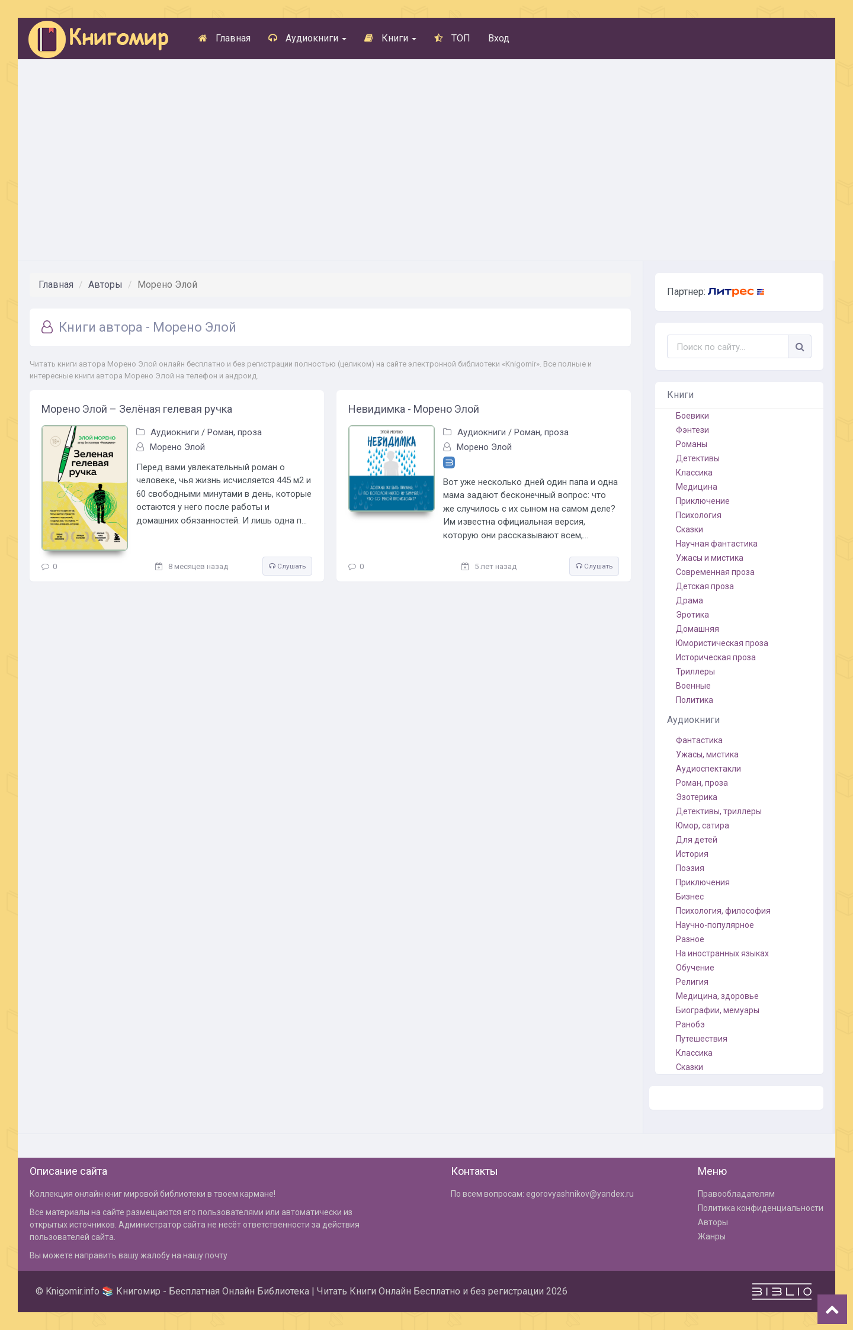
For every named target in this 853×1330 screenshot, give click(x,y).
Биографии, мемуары (717, 1010)
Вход (498, 38)
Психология (698, 515)
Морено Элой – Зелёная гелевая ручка (136, 409)
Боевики (692, 415)
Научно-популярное (715, 925)
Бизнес (690, 896)
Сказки (689, 529)
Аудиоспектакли (708, 768)
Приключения (703, 882)
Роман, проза (234, 432)
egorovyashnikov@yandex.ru (580, 1194)
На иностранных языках (722, 953)
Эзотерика (696, 797)
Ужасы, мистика (707, 754)
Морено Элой (177, 447)
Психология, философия (723, 910)
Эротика (692, 614)
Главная (224, 38)
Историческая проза (716, 657)
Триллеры (695, 671)
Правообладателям (736, 1194)
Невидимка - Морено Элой (413, 409)
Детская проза (705, 586)
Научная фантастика (717, 543)
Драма (689, 600)
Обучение (695, 967)
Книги (390, 38)
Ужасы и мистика (709, 558)
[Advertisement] (426, 160)
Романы (691, 444)
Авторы (105, 284)
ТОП (452, 38)
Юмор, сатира (702, 825)
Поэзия (690, 868)
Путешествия (701, 1038)
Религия (692, 982)
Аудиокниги (307, 38)
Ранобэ (690, 1024)
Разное (690, 939)
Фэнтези (692, 430)
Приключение (703, 501)
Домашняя (697, 629)
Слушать (287, 566)
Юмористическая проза (722, 643)
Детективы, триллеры (719, 811)
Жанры (712, 1236)
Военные (693, 685)
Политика (694, 700)
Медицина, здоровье (717, 996)
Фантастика (699, 740)
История (692, 854)
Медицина (696, 486)
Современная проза (715, 572)
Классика (694, 472)
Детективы (698, 458)
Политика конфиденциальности (760, 1208)
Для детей (696, 839)
